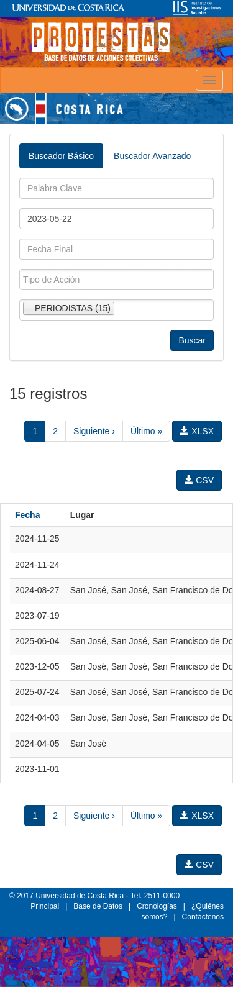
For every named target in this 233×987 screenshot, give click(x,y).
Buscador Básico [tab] (61, 156)
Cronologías (157, 906)
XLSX (197, 431)
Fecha (27, 515)
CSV (199, 480)
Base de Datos (97, 906)
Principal (44, 906)
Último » (146, 431)
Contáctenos (203, 916)
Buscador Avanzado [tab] (152, 156)
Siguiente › (94, 431)
